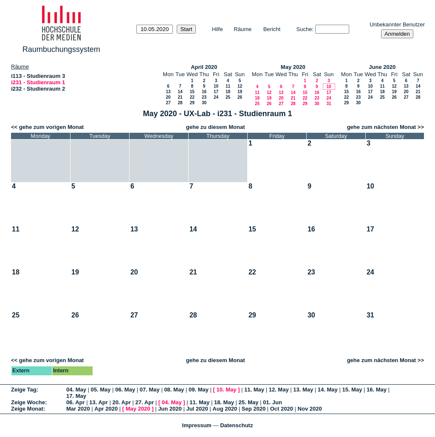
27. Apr (145, 402)
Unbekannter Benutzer (397, 24)
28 (180, 102)
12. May (279, 389)
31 (328, 103)
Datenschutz (236, 425)
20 (168, 97)
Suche (304, 29)
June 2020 (382, 67)
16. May (377, 389)
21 (180, 97)
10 (216, 86)
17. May (76, 396)
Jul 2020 (197, 409)
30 (204, 102)
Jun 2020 (170, 409)
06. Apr (75, 402)
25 (228, 97)
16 (204, 91)
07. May (150, 389)
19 (239, 91)
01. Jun (272, 402)
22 (192, 97)
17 (216, 91)
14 (180, 91)
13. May (303, 389)
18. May (224, 402)
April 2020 (204, 67)
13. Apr (98, 402)
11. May (254, 389)
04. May (76, 389)
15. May (352, 389)
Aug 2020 (224, 409)
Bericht (271, 29)
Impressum (197, 425)
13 (168, 91)
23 (204, 97)
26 (239, 97)
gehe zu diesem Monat (215, 127)
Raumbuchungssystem (61, 49)
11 (228, 86)
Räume (242, 29)
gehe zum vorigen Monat (51, 127)
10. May (227, 389)
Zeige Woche (28, 402)
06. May (125, 389)
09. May (199, 389)
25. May (249, 402)
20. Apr (121, 402)
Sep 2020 (254, 409)
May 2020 (293, 67)
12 (239, 86)
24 (216, 97)
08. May (174, 389)
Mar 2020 (78, 409)
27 (168, 102)
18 (228, 91)
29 (192, 102)
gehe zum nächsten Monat (381, 127)
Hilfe (217, 29)
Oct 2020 (281, 409)
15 (192, 91)
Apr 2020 (106, 409)
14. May (328, 389)
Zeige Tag (24, 389)
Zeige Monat (27, 409)
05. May (101, 389)
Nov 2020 (310, 409)
